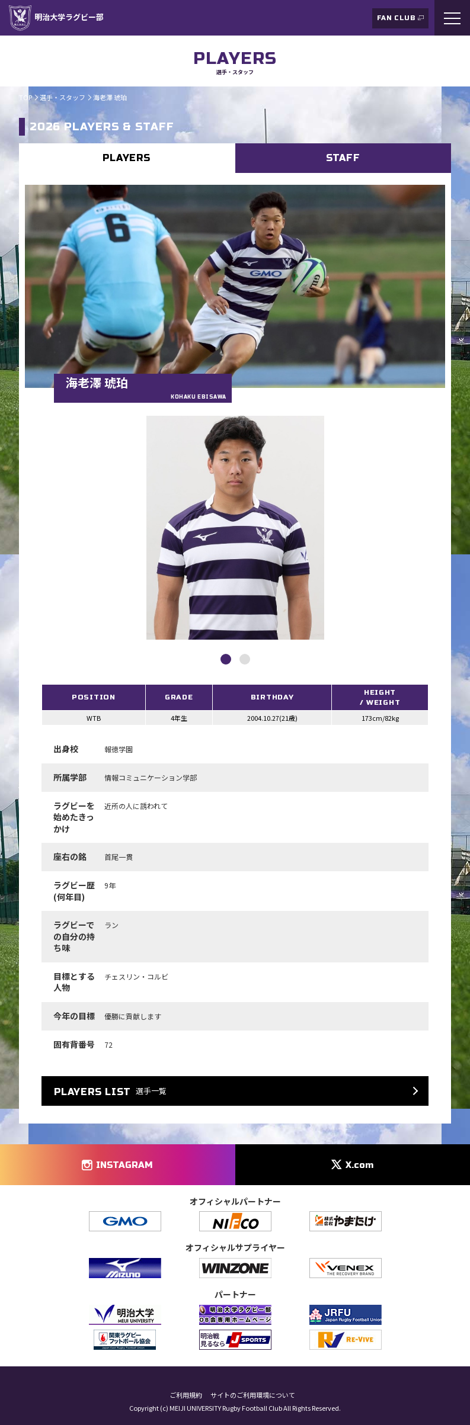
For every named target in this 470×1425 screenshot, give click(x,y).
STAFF (343, 157)
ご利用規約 (186, 1395)
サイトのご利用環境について (252, 1395)
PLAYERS (127, 157)
